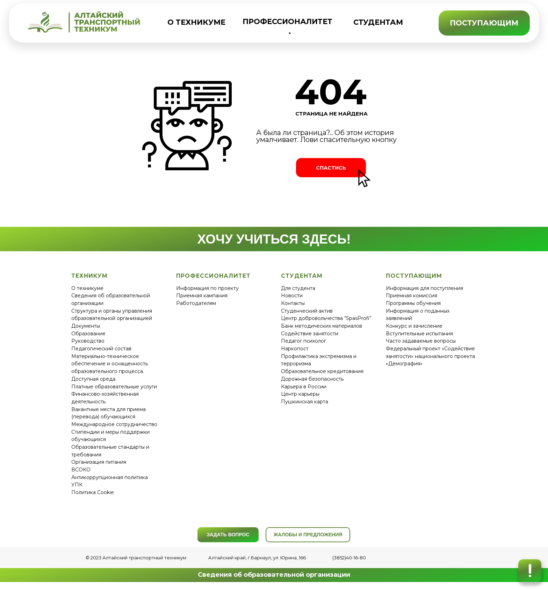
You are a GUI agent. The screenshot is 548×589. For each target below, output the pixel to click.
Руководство (87, 341)
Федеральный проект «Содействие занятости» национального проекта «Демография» (430, 356)
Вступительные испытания (419, 333)
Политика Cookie (92, 492)
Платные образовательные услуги (114, 386)
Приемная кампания (202, 295)
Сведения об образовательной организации (274, 575)
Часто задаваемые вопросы (421, 341)
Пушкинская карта (304, 401)
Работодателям (196, 303)
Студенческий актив (307, 311)
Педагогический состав (101, 348)
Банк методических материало (320, 326)
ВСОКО (81, 470)
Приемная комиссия (411, 295)
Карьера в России (303, 386)
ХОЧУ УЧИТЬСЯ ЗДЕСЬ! (274, 239)
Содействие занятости (309, 333)
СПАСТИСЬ (331, 168)
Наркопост (295, 348)
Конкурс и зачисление (414, 326)
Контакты (293, 303)
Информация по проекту (207, 288)
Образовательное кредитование (322, 371)
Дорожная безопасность (312, 379)
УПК (76, 485)
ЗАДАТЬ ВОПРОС (228, 534)
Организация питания (98, 462)
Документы (85, 326)
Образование (88, 333)
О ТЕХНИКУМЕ (196, 22)
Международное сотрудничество (114, 424)
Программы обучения (413, 303)
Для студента (298, 288)
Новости (292, 295)
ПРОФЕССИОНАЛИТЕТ (287, 21)
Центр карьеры (300, 394)
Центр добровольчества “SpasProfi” (326, 318)
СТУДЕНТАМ (378, 22)
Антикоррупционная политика (109, 477)
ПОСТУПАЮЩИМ (484, 22)
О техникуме (87, 288)
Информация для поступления (424, 288)
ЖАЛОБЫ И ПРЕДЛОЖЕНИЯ (308, 534)
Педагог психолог (303, 341)
